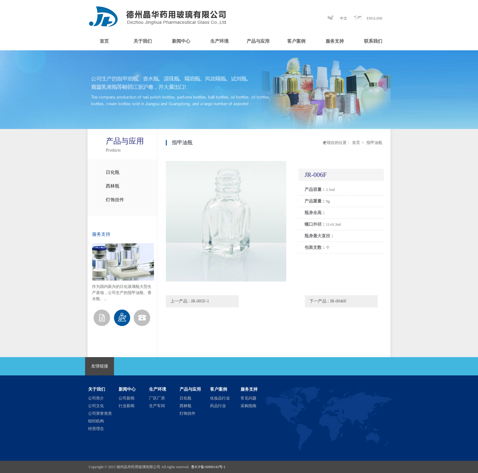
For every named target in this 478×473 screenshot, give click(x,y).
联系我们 (373, 41)
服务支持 (335, 41)
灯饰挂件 (115, 199)
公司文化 (96, 405)
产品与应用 (258, 41)
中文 (343, 18)
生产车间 (157, 405)
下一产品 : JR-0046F (328, 301)
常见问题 (248, 398)
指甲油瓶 (374, 142)
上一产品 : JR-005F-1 (189, 301)
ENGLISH (374, 18)
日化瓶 (113, 172)
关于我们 (143, 41)
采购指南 (248, 405)
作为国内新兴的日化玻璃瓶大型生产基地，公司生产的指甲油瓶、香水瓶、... (122, 292)
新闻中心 (181, 41)
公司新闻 (126, 398)
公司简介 (96, 398)
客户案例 (296, 41)
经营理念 (96, 428)
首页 (104, 41)
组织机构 (96, 421)
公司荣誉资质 (100, 413)
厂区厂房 (157, 398)
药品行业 (218, 405)
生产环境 (219, 41)
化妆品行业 (220, 398)
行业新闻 (126, 405)
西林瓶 (113, 186)
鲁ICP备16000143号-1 (208, 467)
